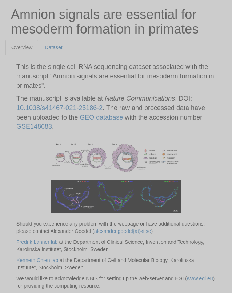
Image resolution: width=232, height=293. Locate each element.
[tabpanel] (116, 174)
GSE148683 (34, 126)
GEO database (102, 117)
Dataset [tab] (53, 47)
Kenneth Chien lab (37, 260)
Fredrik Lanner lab (37, 242)
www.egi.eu (200, 278)
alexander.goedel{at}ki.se (122, 231)
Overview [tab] (21, 47)
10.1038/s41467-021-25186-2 (59, 108)
